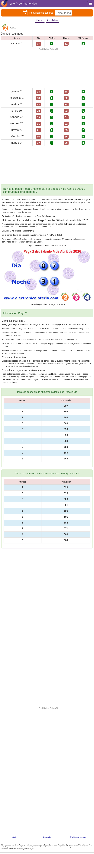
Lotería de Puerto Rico (23, 3)
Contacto (47, 837)
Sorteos (15, 837)
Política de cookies (78, 837)
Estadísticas (52, 20)
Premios (39, 20)
